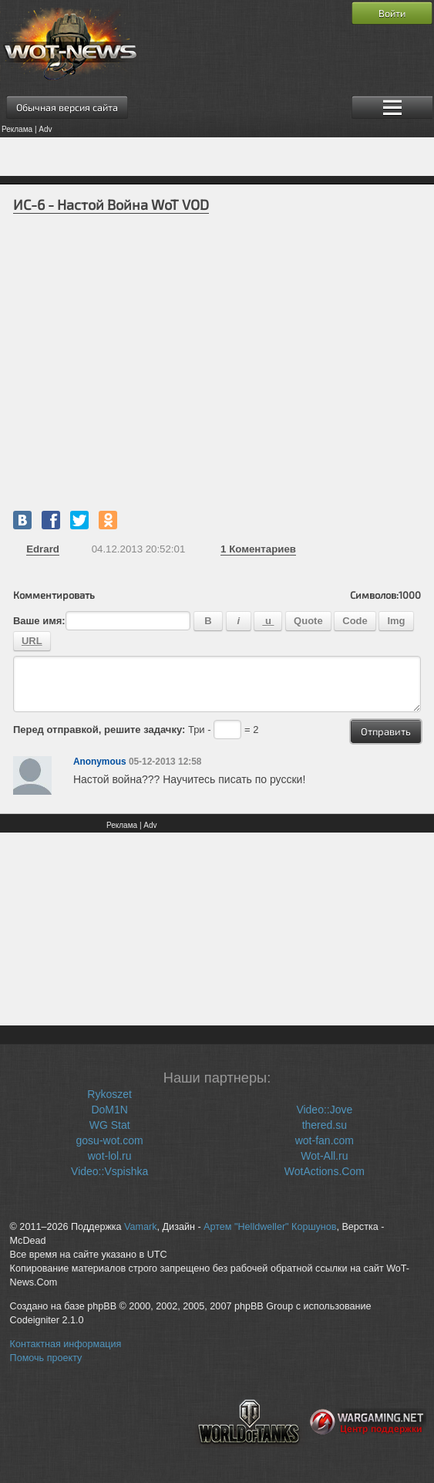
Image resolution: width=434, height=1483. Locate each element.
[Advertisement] (217, 156)
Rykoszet (109, 1094)
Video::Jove (324, 1109)
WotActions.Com (324, 1171)
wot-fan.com (324, 1140)
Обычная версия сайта (67, 107)
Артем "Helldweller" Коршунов (270, 1226)
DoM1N (109, 1109)
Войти (391, 13)
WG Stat (109, 1125)
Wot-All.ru (324, 1156)
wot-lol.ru (110, 1156)
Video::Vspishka (109, 1171)
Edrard (42, 549)
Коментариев (258, 549)
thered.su (324, 1125)
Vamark (140, 1226)
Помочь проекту (46, 1358)
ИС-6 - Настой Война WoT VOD (111, 204)
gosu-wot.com (109, 1140)
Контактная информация (66, 1344)
